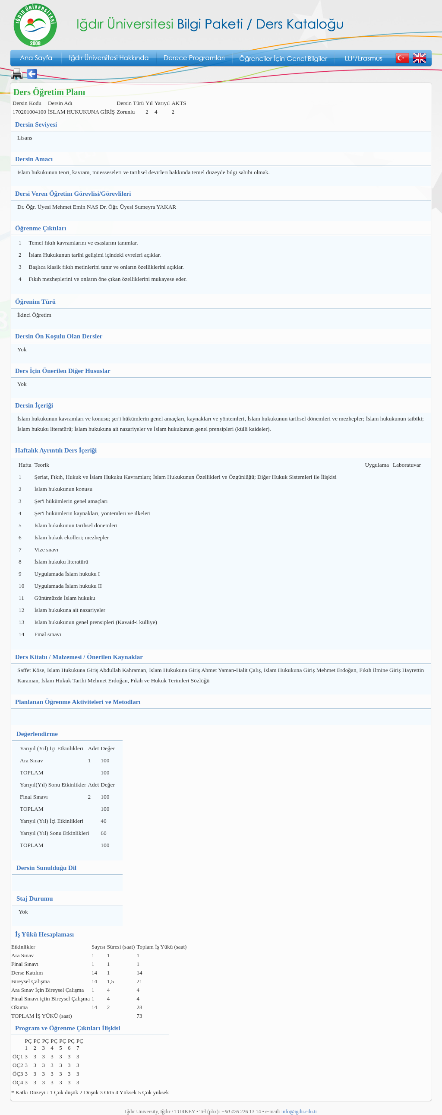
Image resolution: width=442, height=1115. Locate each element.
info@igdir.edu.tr (299, 1112)
